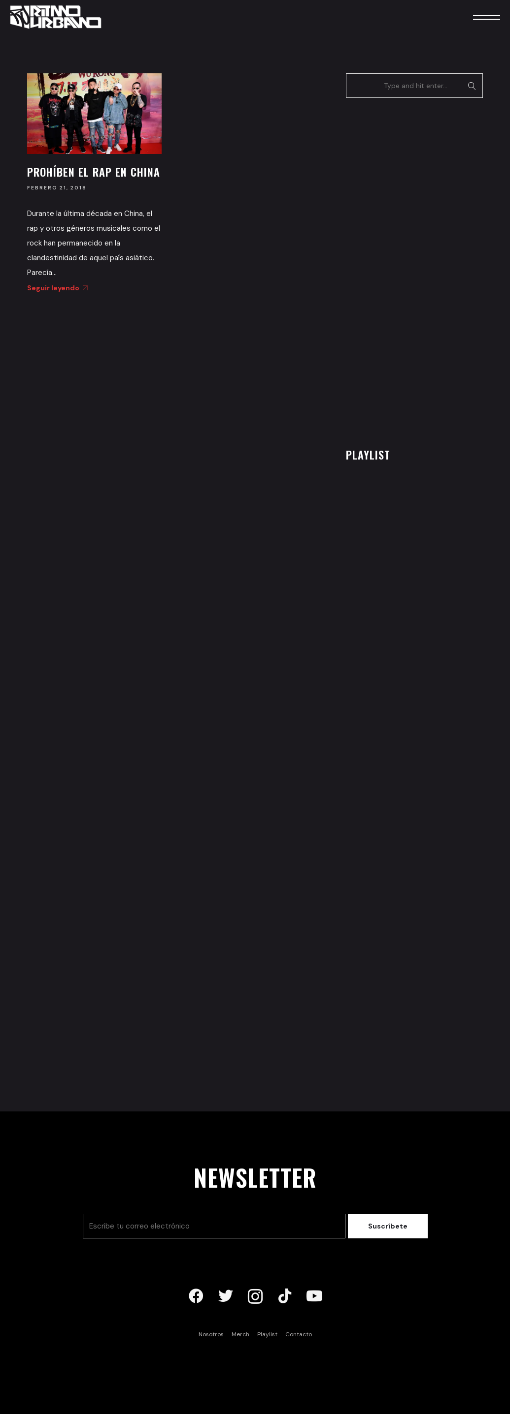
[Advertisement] (420, 270)
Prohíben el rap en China (93, 172)
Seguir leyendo (55, 287)
